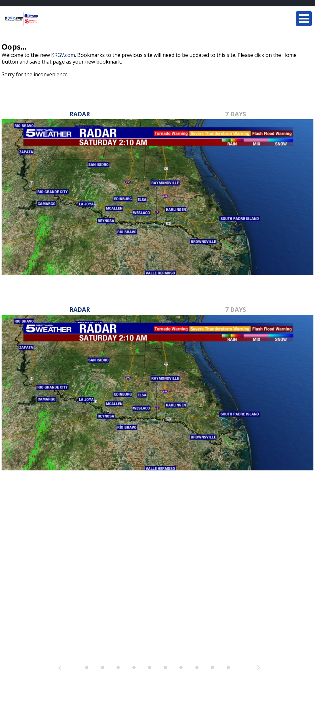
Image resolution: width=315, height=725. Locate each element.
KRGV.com (63, 54)
